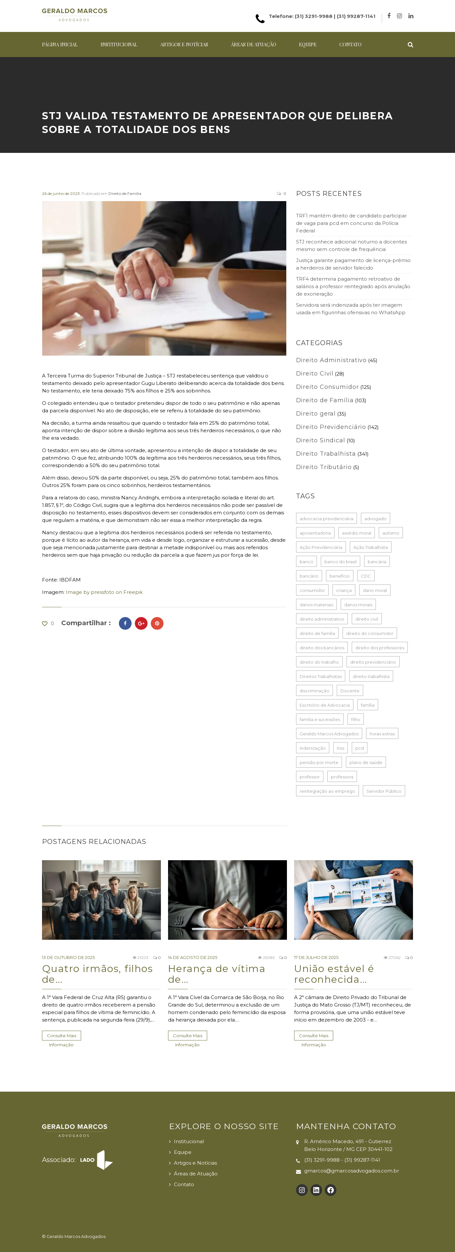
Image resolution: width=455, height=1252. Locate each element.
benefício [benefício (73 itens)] (340, 576)
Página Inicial (60, 44)
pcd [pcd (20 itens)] (359, 748)
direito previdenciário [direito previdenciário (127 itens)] (373, 662)
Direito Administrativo (331, 360)
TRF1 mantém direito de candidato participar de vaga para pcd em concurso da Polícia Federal (351, 223)
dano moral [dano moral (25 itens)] (375, 590)
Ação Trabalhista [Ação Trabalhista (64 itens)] (370, 547)
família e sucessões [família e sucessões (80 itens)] (320, 719)
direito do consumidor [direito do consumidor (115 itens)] (369, 633)
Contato (350, 44)
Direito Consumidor (327, 386)
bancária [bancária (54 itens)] (377, 561)
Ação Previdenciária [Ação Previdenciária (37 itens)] (321, 547)
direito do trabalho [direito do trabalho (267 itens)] (319, 662)
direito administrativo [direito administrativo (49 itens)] (322, 619)
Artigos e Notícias (184, 44)
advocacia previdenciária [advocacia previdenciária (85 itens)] (326, 518)
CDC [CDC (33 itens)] (366, 576)
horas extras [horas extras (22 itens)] (382, 733)
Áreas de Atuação (253, 44)
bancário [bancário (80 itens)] (309, 576)
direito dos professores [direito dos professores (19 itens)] (379, 647)
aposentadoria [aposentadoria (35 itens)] (315, 533)
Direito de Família (124, 193)
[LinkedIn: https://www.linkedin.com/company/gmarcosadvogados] (316, 1190)
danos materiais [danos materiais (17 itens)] (316, 604)
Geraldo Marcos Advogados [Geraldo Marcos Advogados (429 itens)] (329, 733)
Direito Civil (315, 373)
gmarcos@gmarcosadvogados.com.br (351, 1171)
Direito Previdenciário (331, 427)
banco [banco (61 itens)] (306, 561)
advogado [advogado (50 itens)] (375, 518)
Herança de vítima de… (217, 974)
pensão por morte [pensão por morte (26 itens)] (319, 762)
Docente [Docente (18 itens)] (350, 690)
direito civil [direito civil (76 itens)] (366, 619)
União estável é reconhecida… (334, 974)
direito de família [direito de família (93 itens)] (317, 633)
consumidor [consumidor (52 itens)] (312, 590)
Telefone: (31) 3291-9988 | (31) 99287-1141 (322, 16)
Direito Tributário (324, 467)
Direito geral (316, 413)
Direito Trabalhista (326, 453)
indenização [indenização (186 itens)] (313, 748)
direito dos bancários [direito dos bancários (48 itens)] (322, 647)
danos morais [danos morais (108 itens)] (358, 604)
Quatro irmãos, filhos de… (97, 974)
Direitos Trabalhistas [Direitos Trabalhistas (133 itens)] (321, 676)
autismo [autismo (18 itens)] (390, 533)
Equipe (308, 44)
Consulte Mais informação (61, 1036)
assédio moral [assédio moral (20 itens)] (356, 533)
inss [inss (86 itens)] (340, 748)
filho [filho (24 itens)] (355, 719)
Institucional (119, 44)
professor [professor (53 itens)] (310, 776)
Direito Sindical (320, 440)
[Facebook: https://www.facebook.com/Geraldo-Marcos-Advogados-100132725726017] (330, 1190)
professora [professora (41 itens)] (342, 776)
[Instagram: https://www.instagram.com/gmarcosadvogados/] (302, 1190)
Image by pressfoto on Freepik (104, 592)
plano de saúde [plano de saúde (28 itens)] (365, 762)
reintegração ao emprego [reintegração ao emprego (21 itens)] (327, 791)
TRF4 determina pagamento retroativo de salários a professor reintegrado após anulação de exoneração (353, 286)
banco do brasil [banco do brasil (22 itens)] (340, 561)
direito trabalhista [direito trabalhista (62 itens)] (371, 676)
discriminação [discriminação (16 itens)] (314, 690)
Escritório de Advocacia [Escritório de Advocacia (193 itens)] (325, 705)
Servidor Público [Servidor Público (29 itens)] (384, 791)
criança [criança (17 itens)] (344, 590)
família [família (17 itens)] (368, 705)
